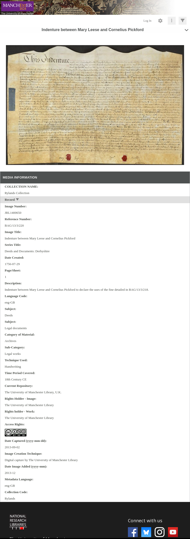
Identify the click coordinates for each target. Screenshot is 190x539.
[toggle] (18, 200)
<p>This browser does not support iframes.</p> (95, 520)
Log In (147, 20)
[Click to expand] (183, 21)
